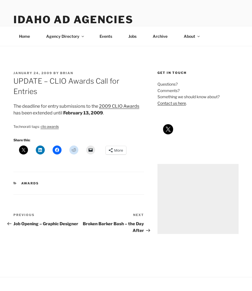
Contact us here (171, 103)
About (192, 36)
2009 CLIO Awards (119, 106)
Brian (66, 73)
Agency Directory (65, 36)
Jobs (132, 36)
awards (30, 183)
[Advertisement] (198, 199)
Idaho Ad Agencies (73, 19)
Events (106, 36)
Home (24, 36)
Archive (160, 36)
